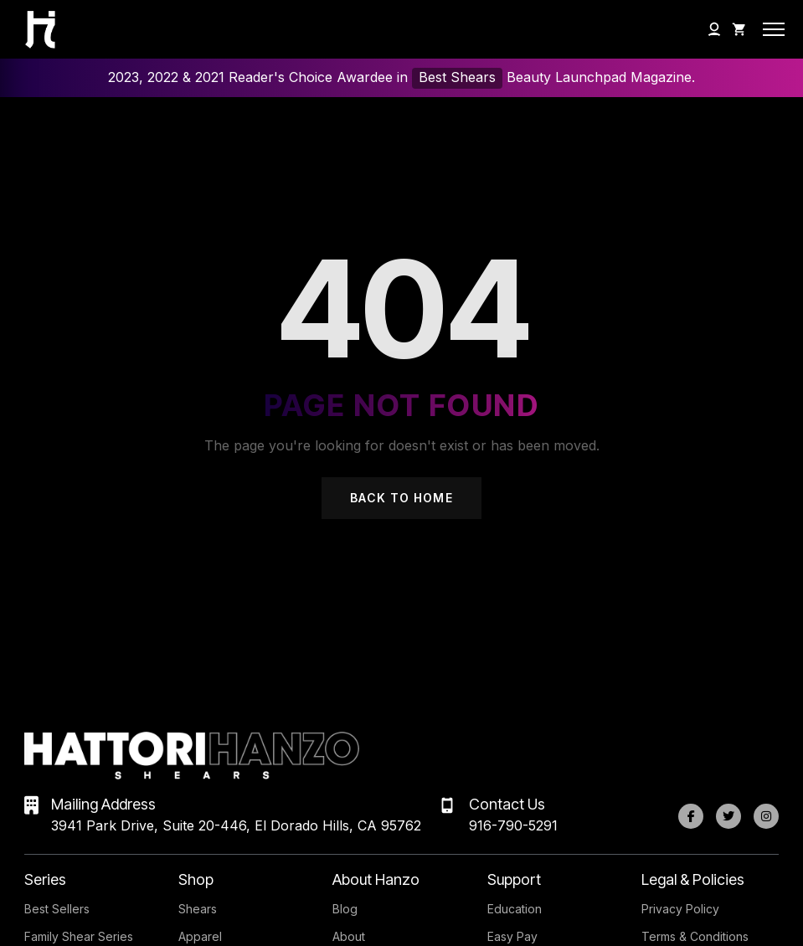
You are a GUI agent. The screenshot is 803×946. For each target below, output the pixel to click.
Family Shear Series (78, 936)
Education (514, 909)
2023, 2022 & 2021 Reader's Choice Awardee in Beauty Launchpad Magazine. (401, 78)
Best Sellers (57, 909)
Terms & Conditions (695, 936)
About (348, 936)
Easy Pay (512, 936)
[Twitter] (728, 816)
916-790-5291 (513, 825)
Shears (197, 909)
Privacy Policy (680, 909)
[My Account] (714, 29)
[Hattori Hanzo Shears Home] (31, 30)
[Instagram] (766, 816)
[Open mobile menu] (773, 29)
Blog (345, 909)
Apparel (200, 936)
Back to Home (401, 498)
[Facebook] (690, 816)
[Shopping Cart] (739, 29)
